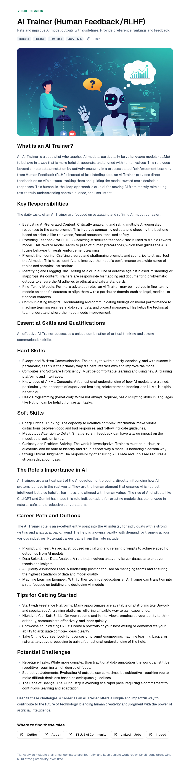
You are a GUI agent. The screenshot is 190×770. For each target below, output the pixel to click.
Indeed (157, 734)
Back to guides (30, 11)
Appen (53, 734)
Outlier (28, 734)
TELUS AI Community (87, 734)
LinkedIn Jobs (128, 734)
